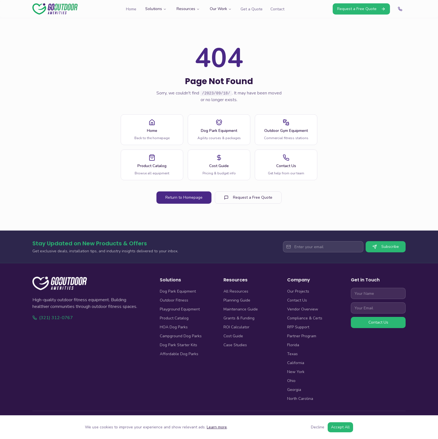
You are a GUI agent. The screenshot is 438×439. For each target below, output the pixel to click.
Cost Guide (233, 336)
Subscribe (385, 246)
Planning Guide (236, 300)
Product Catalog (174, 318)
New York (295, 371)
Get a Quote (252, 9)
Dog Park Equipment (178, 291)
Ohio (291, 380)
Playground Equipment (180, 309)
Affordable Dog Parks (179, 354)
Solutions (155, 8)
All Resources (235, 291)
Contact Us (297, 300)
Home (131, 9)
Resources (188, 8)
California (295, 363)
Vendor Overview (302, 309)
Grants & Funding (238, 318)
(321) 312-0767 (52, 318)
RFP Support (298, 327)
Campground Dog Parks (181, 336)
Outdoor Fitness (174, 300)
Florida (293, 345)
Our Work (221, 8)
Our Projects (298, 291)
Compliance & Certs (304, 318)
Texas (292, 354)
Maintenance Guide (240, 309)
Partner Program (301, 336)
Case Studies (235, 345)
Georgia (294, 389)
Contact (277, 9)
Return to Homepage (184, 197)
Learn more (217, 427)
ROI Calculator (236, 327)
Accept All (340, 427)
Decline (317, 427)
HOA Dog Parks (174, 327)
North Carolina (300, 398)
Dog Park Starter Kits (178, 345)
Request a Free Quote (361, 8)
